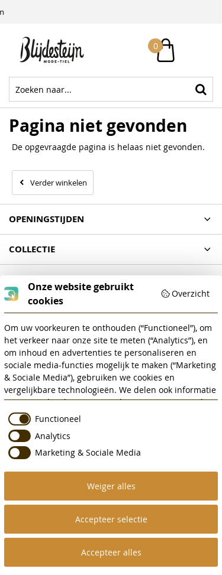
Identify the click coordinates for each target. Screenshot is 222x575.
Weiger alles (111, 486)
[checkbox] (42, 418)
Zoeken (201, 89)
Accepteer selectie (111, 519)
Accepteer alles (111, 552)
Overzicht (185, 293)
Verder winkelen (58, 182)
